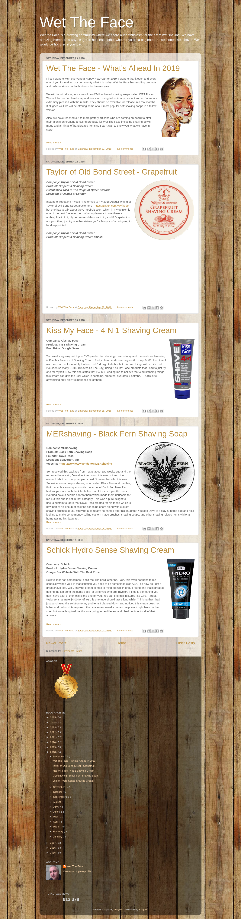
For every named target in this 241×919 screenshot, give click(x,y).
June (56, 811)
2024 (53, 722)
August (57, 801)
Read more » (53, 142)
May (56, 816)
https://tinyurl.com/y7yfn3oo (112, 205)
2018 (53, 752)
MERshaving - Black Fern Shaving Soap (116, 433)
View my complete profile (77, 871)
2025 (53, 717)
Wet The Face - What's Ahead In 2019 (113, 68)
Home (121, 643)
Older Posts (185, 643)
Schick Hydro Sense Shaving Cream (110, 550)
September (59, 796)
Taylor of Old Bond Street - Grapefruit (111, 171)
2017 (53, 842)
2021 (53, 737)
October (58, 791)
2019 (53, 747)
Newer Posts (56, 643)
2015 (53, 852)
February (58, 831)
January (58, 836)
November (59, 787)
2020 (53, 742)
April (56, 821)
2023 (53, 727)
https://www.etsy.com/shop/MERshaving (85, 463)
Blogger (143, 909)
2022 (53, 732)
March (57, 826)
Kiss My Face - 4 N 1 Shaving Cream (111, 330)
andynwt (118, 909)
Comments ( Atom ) (73, 651)
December (59, 756)
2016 (53, 847)
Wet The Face (87, 22)
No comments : (126, 148)
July (55, 806)
